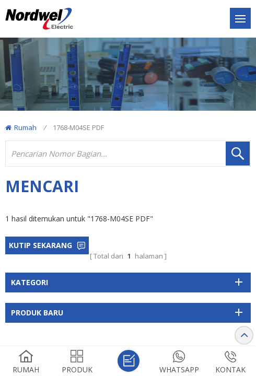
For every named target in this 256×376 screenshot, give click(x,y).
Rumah (21, 127)
